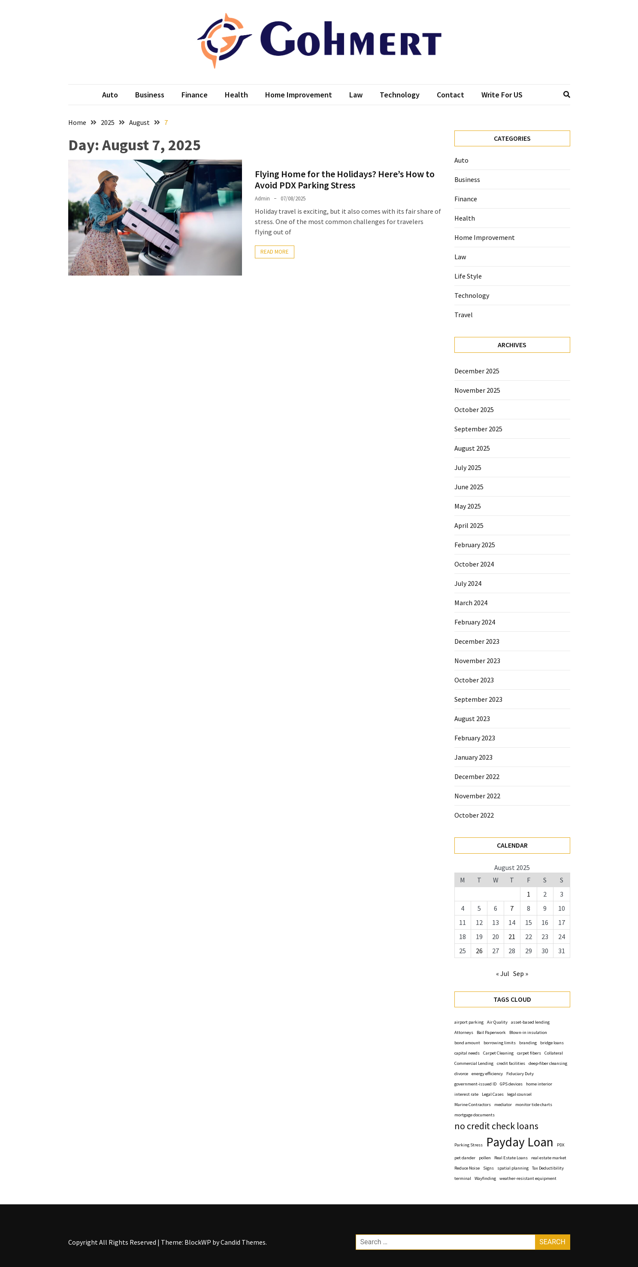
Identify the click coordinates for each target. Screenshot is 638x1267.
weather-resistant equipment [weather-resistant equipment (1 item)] (527, 1178)
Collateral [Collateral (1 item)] (553, 1053)
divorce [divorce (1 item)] (461, 1073)
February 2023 (474, 738)
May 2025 (467, 506)
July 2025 (467, 467)
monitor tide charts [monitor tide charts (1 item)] (533, 1104)
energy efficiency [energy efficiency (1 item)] (487, 1073)
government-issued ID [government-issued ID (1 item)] (475, 1084)
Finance (194, 95)
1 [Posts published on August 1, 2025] (528, 894)
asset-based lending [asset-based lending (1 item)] (530, 1022)
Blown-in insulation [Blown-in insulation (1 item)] (528, 1032)
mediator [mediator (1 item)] (503, 1104)
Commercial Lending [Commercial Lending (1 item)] (473, 1063)
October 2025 (474, 409)
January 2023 (473, 757)
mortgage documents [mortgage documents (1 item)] (474, 1115)
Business (149, 95)
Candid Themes (243, 1242)
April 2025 (469, 525)
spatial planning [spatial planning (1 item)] (513, 1168)
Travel (463, 314)
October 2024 (474, 564)
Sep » (520, 973)
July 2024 (467, 583)
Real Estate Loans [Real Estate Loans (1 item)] (511, 1158)
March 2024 (470, 602)
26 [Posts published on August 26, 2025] (479, 950)
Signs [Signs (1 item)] (488, 1168)
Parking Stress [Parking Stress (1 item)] (468, 1145)
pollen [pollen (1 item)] (485, 1158)
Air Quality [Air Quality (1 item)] (497, 1022)
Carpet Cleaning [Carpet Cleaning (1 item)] (498, 1053)
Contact (450, 95)
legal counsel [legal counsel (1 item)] (519, 1094)
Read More (274, 251)
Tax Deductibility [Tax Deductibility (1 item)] (548, 1168)
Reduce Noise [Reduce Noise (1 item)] (467, 1168)
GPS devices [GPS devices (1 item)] (511, 1084)
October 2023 (474, 680)
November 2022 (477, 795)
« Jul (502, 973)
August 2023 (472, 718)
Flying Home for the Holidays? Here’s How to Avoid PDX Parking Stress (345, 179)
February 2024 (474, 622)
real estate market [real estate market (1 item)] (548, 1158)
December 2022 (476, 776)
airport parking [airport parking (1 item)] (469, 1022)
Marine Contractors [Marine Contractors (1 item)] (472, 1104)
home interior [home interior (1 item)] (539, 1084)
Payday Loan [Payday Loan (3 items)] (519, 1142)
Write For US (502, 95)
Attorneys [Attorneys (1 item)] (463, 1032)
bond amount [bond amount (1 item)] (467, 1043)
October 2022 (474, 815)
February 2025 (474, 544)
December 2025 (476, 371)
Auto (110, 95)
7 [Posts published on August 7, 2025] (512, 908)
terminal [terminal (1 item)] (462, 1178)
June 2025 (469, 486)
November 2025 (477, 390)
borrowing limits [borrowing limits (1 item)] (500, 1043)
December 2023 (476, 641)
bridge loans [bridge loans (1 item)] (552, 1043)
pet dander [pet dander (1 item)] (464, 1158)
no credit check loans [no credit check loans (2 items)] (496, 1126)
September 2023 (478, 699)
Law (356, 95)
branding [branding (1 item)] (528, 1043)
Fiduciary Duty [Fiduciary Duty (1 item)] (520, 1073)
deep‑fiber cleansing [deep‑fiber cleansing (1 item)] (548, 1063)
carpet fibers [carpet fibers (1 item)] (529, 1053)
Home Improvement (298, 95)
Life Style (468, 276)
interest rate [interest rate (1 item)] (466, 1094)
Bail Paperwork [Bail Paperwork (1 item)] (491, 1032)
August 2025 (472, 448)
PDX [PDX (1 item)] (560, 1145)
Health (236, 95)
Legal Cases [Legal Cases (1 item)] (493, 1094)
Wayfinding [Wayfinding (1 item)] (485, 1178)
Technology (400, 95)
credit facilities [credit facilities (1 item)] (511, 1063)
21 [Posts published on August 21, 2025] (511, 936)
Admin (262, 198)
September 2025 (478, 428)
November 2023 (477, 660)
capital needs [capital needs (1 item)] (467, 1053)
